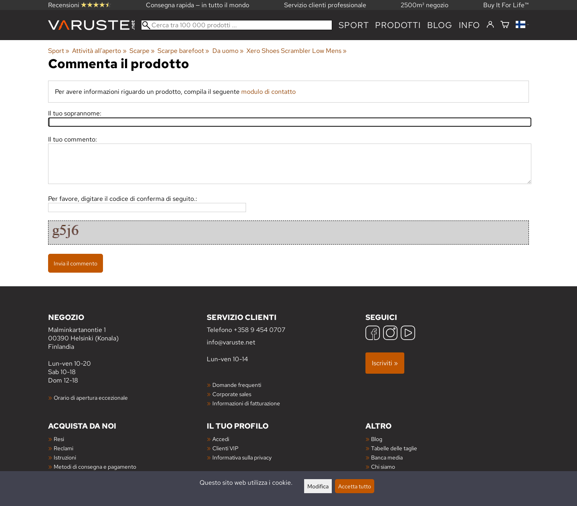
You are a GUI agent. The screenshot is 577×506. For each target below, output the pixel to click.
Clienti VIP (225, 448)
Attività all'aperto (99, 51)
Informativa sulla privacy (242, 457)
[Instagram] (390, 334)
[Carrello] (504, 25)
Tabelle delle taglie (394, 448)
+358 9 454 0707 (259, 330)
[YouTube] (408, 334)
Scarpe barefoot (183, 51)
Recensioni (79, 5)
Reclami (63, 448)
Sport (354, 25)
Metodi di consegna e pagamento (95, 466)
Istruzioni (65, 457)
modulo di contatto (268, 91)
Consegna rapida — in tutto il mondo (197, 5)
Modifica (318, 486)
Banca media (387, 457)
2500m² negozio (424, 5)
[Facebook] (372, 334)
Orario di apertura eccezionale (91, 397)
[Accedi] (490, 25)
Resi (59, 439)
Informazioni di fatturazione (246, 403)
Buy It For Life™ (506, 5)
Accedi (220, 439)
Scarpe (142, 51)
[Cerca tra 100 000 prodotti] (236, 25)
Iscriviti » (385, 363)
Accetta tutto (354, 486)
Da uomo (228, 51)
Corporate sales (231, 394)
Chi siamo (383, 466)
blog (439, 25)
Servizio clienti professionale (325, 5)
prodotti (397, 25)
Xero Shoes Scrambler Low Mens (296, 51)
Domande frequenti (236, 385)
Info (469, 25)
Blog (376, 439)
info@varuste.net (231, 342)
